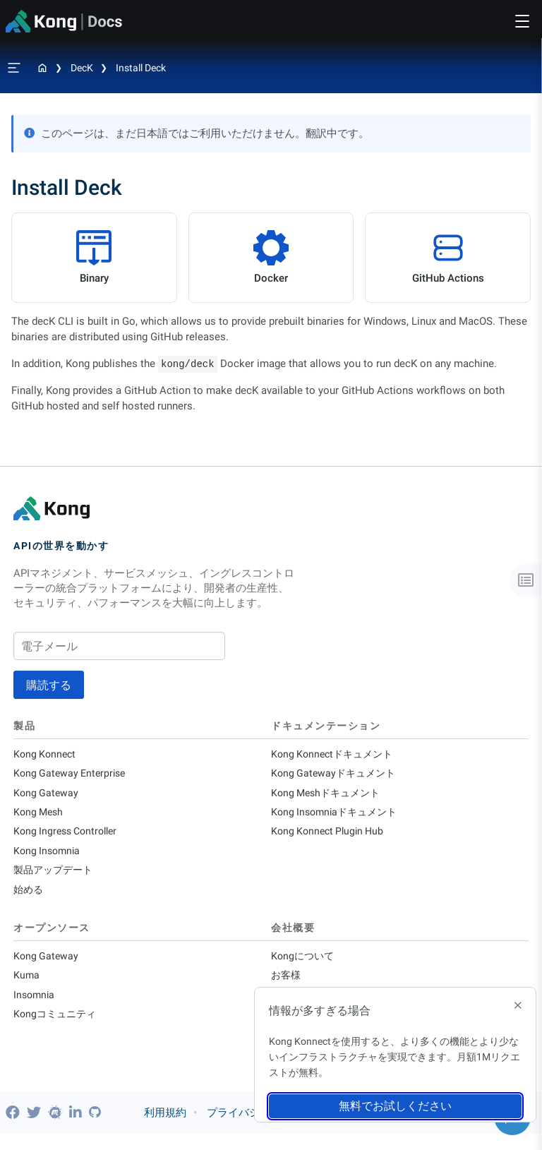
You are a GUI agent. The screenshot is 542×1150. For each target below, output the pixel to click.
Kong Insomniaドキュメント (338, 816)
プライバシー (238, 1128)
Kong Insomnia (48, 857)
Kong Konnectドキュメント (335, 754)
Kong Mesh (39, 816)
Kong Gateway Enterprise (72, 775)
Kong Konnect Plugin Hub (330, 836)
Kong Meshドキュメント (329, 795)
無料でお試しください (395, 1106)
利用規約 (165, 1128)
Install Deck (141, 67)
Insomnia (35, 1006)
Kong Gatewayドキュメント (336, 775)
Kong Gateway (46, 795)
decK (82, 67)
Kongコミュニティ (57, 1027)
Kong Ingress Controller (69, 836)
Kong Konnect (46, 754)
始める (29, 898)
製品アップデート (55, 877)
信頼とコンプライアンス (349, 1128)
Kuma (26, 986)
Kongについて (304, 965)
